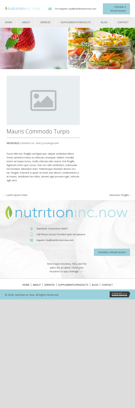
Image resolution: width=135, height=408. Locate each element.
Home (25, 284)
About (37, 284)
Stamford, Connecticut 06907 (52, 228)
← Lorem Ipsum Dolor (15, 195)
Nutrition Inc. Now (31, 143)
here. (81, 271)
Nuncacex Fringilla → (120, 195)
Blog (95, 284)
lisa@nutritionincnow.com (82, 8)
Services (49, 284)
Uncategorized (51, 143)
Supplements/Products (73, 284)
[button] (116, 8)
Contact (107, 284)
